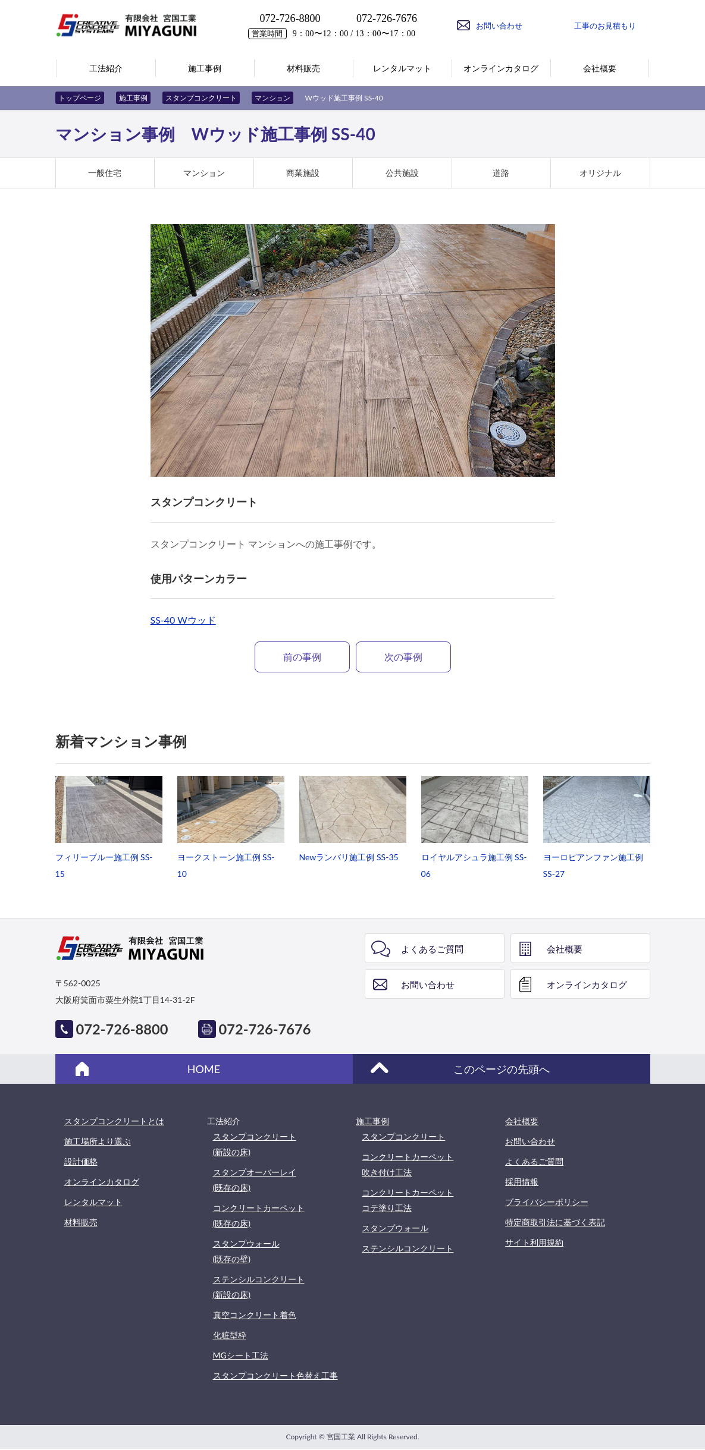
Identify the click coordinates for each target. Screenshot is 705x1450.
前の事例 (302, 656)
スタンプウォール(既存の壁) (246, 1251)
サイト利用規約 (534, 1242)
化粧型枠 (229, 1335)
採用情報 (521, 1182)
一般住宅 (104, 173)
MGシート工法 (240, 1355)
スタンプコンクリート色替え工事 (275, 1375)
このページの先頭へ (501, 1068)
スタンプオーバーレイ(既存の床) (254, 1180)
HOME (203, 1068)
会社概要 (564, 948)
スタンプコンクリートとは (114, 1121)
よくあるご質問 (432, 948)
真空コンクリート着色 (254, 1315)
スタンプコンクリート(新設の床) (254, 1144)
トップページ (79, 97)
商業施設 (302, 173)
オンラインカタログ (587, 984)
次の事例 (403, 656)
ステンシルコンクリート (407, 1248)
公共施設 (402, 173)
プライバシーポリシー (546, 1202)
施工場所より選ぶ (97, 1141)
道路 (501, 173)
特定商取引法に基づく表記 (555, 1222)
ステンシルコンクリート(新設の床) (259, 1287)
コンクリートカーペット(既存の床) (259, 1215)
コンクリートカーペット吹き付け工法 (407, 1164)
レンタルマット (93, 1202)
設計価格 (81, 1161)
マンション (272, 97)
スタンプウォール (395, 1228)
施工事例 (133, 97)
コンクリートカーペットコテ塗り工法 (407, 1200)
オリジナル (600, 173)
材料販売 (81, 1222)
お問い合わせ (428, 984)
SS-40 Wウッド (183, 619)
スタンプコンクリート (201, 97)
